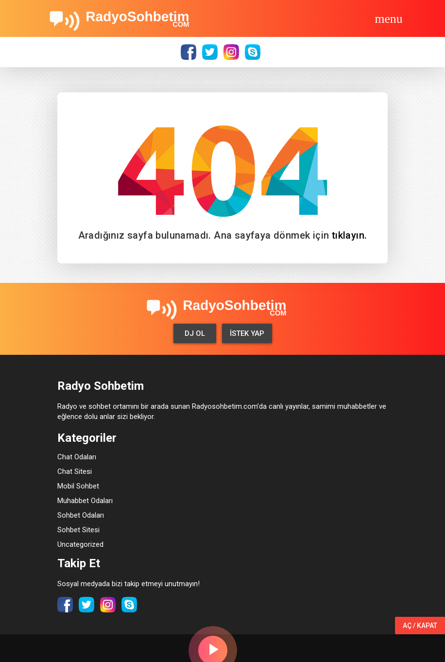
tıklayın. (349, 235)
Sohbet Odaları (80, 515)
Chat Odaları (76, 457)
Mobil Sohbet (78, 486)
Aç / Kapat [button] (420, 625)
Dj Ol (195, 333)
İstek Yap (247, 333)
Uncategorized (80, 544)
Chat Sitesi (74, 471)
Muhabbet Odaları (85, 500)
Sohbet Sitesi (78, 529)
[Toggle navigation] (388, 18)
